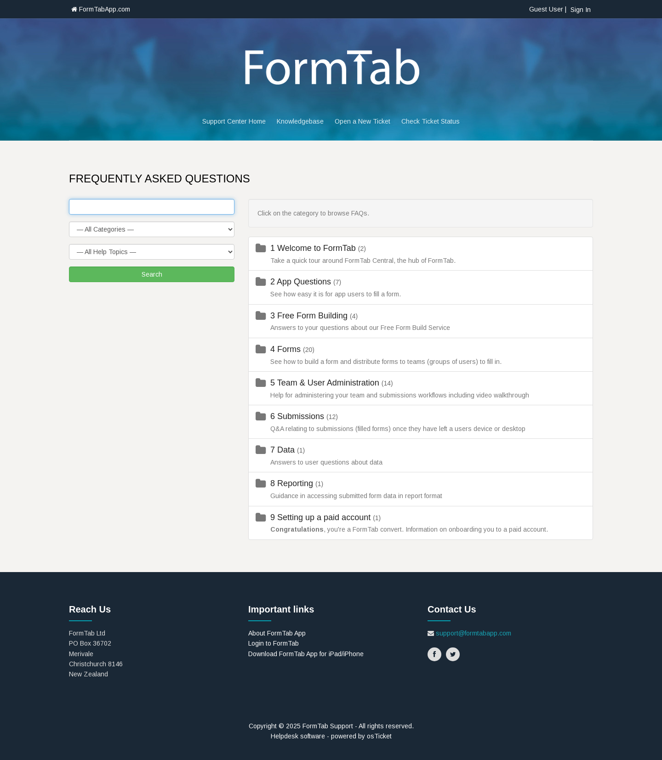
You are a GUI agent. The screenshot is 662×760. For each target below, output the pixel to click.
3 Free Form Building (310, 315)
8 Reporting (292, 483)
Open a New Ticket (362, 121)
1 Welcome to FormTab (314, 248)
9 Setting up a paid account (321, 517)
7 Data (283, 449)
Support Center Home (234, 121)
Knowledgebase (300, 121)
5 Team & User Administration (326, 382)
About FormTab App (277, 633)
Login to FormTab (273, 643)
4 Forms (286, 349)
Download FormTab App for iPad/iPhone (306, 654)
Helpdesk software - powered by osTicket (331, 736)
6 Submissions (298, 416)
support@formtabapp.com (473, 633)
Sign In (581, 9)
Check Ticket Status (430, 121)
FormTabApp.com (100, 9)
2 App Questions (301, 281)
